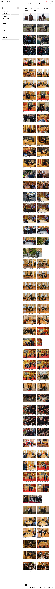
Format (4, 32)
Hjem (22, 3)
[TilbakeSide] (24, 8)
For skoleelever (5, 28)
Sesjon (4, 23)
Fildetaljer (4, 35)
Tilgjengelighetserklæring (34, 587)
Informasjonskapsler (50, 587)
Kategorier (4, 21)
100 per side (45, 8)
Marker (26, 10)
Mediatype (4, 16)
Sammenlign (35, 3)
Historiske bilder (5, 18)
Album (40, 3)
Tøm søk (15, 11)
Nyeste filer (5, 13)
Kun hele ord (6, 11)
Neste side (38, 577)
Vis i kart (15, 13)
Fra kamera (4, 30)
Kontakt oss (51, 3)
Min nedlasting (27, 3)
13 (34, 8)
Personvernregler (42, 587)
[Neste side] (36, 8)
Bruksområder (5, 37)
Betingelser (45, 3)
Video (3, 25)
